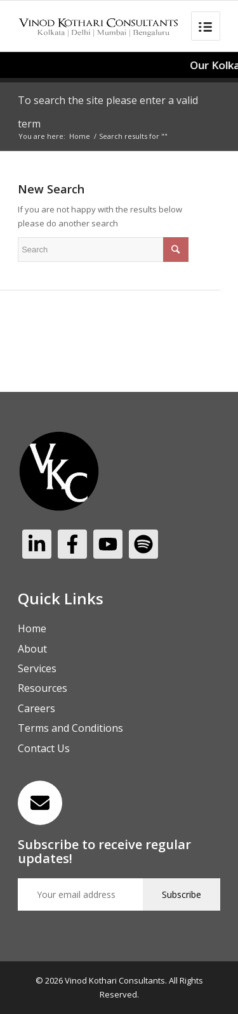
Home (79, 136)
